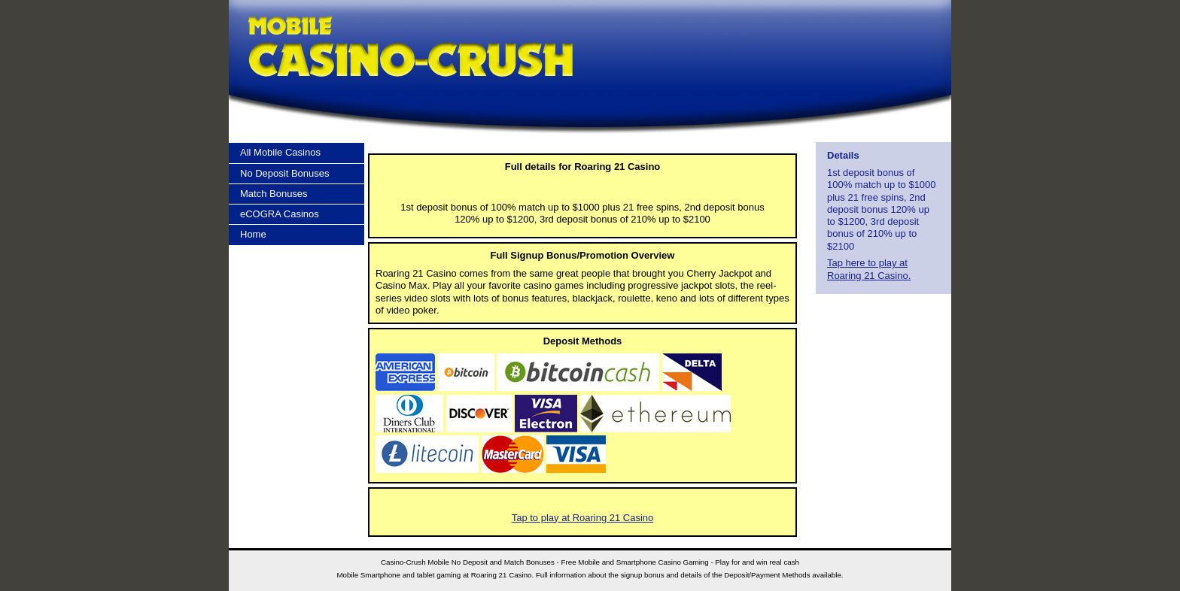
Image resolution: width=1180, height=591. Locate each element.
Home (253, 234)
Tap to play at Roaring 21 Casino (583, 517)
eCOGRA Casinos (279, 214)
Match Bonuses (274, 193)
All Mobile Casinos (280, 152)
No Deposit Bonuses (285, 173)
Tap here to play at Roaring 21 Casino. (869, 268)
